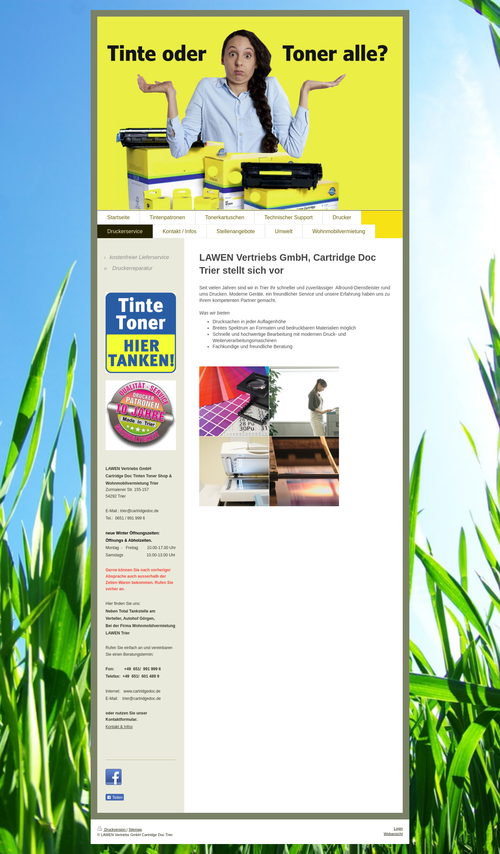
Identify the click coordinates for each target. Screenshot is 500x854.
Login (398, 828)
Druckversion (111, 829)
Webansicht (393, 834)
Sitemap (135, 829)
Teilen (115, 797)
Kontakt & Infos (119, 726)
